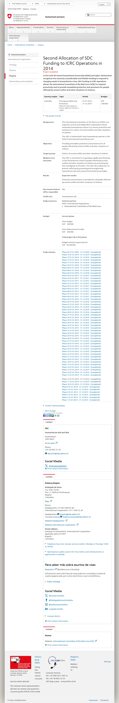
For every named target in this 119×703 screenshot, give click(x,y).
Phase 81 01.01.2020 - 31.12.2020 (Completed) (81, 252)
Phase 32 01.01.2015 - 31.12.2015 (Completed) (81, 328)
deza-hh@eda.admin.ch (58, 453)
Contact (48, 422)
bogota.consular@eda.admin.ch (77, 517)
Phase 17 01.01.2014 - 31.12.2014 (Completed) (81, 364)
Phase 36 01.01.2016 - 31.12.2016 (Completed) (81, 317)
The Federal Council (19, 4)
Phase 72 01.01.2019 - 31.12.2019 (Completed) (81, 260)
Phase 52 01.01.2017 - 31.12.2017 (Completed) (81, 281)
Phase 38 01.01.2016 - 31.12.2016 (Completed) (81, 312)
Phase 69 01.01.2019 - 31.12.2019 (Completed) (81, 268)
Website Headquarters (56, 521)
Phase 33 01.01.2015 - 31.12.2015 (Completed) (81, 325)
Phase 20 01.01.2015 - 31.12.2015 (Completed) (81, 359)
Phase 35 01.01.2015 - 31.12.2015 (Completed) (81, 320)
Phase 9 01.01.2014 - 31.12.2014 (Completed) (81, 387)
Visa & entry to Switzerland (65, 29)
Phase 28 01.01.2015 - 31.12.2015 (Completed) (81, 338)
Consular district (53, 616)
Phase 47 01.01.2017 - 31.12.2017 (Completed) (81, 294)
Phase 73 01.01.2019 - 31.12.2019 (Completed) (81, 257)
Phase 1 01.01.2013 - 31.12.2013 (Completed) (81, 400)
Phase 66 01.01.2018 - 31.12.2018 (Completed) (81, 273)
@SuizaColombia (56, 596)
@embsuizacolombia (58, 604)
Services (50, 29)
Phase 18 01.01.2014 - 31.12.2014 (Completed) (81, 362)
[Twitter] (47, 415)
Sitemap (107, 661)
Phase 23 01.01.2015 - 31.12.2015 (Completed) (81, 351)
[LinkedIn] (50, 415)
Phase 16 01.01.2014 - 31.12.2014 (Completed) (81, 367)
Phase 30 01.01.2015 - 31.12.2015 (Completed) (81, 333)
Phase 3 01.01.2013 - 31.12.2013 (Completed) (81, 395)
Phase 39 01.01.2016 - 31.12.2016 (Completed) (81, 309)
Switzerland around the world (58, 4)
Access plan (51, 443)
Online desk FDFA (38, 660)
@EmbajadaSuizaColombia (61, 600)
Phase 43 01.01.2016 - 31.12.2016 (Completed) (81, 299)
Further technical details (55, 406)
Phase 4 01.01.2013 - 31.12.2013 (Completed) (81, 392)
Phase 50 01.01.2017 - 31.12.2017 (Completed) (81, 286)
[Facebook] (44, 415)
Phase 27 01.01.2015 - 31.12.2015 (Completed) (81, 341)
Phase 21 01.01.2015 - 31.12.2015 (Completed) (81, 357)
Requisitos (51, 569)
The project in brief (53, 116)
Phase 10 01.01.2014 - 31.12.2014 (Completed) (81, 384)
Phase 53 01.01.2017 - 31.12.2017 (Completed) (81, 278)
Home (9, 45)
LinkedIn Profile (56, 609)
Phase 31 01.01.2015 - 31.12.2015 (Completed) (81, 330)
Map (48, 501)
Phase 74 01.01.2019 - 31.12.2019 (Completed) (81, 255)
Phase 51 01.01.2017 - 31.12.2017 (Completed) (81, 283)
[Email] (58, 415)
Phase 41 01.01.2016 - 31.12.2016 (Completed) (81, 304)
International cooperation (18, 38)
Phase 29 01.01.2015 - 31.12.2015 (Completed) (81, 336)
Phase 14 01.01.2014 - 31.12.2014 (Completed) (81, 372)
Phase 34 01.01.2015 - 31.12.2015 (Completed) (81, 323)
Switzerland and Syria (86, 29)
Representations (23, 29)
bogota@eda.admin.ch (70, 514)
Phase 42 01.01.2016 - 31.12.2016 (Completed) (81, 302)
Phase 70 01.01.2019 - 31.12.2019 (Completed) (81, 265)
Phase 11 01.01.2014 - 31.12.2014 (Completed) (81, 382)
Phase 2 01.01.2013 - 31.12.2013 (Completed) (81, 397)
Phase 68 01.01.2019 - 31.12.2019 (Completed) (81, 270)
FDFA (37, 4)
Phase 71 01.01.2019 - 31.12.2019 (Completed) (81, 262)
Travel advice (38, 29)
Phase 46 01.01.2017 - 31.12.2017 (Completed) (81, 296)
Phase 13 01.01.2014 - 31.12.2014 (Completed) (81, 375)
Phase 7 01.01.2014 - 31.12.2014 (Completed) (81, 389)
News (11, 29)
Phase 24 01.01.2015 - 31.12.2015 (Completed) (81, 349)
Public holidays (53, 581)
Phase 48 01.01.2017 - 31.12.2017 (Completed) (81, 291)
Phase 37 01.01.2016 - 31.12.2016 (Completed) (81, 315)
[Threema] (52, 415)
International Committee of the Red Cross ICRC (75, 641)
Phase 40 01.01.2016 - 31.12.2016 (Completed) (81, 307)
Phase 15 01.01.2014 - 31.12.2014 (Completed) (81, 370)
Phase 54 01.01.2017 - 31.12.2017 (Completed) (81, 275)
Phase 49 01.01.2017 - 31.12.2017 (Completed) (81, 289)
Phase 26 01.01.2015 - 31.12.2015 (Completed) (81, 343)
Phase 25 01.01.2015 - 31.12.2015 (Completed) (81, 346)
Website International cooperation (62, 525)
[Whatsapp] (55, 415)
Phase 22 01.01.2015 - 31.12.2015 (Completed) (81, 354)
